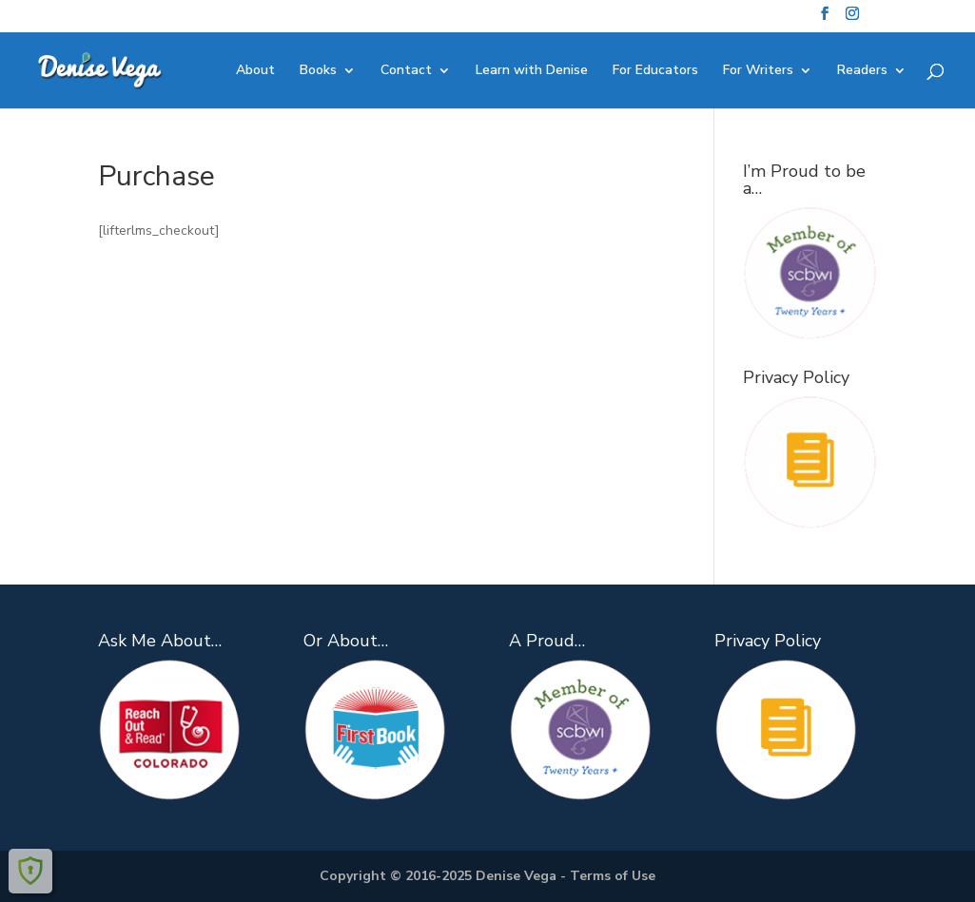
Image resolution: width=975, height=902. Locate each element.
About (255, 71)
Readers (862, 71)
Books (318, 71)
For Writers (758, 71)
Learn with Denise (532, 71)
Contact (406, 71)
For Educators (655, 71)
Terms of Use (612, 876)
